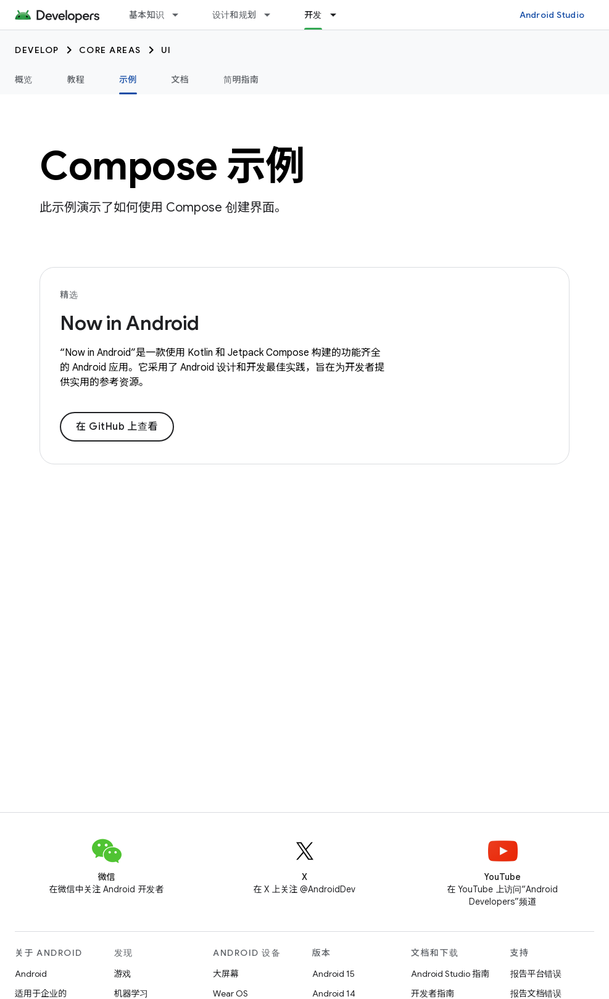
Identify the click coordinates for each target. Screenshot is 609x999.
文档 (180, 79)
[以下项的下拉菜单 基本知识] (180, 15)
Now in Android (129, 323)
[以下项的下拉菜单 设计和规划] (272, 15)
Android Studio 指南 (450, 973)
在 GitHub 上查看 (117, 427)
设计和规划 (234, 14)
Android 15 (333, 973)
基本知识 (146, 14)
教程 (76, 79)
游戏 (122, 973)
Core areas (110, 50)
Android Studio (552, 14)
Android (31, 973)
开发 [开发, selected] (313, 14)
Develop (37, 50)
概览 (24, 79)
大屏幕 (226, 973)
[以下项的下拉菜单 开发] (338, 15)
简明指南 (241, 79)
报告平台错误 (536, 973)
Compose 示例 (172, 166)
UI (166, 50)
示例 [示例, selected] (128, 79)
